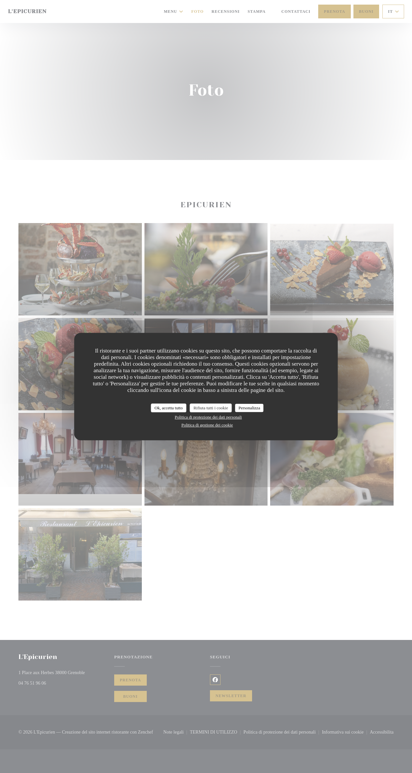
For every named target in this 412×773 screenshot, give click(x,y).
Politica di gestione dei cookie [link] (207, 424)
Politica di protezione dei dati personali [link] (208, 417)
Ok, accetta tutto (169, 407)
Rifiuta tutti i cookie (210, 407)
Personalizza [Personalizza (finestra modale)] (249, 407)
